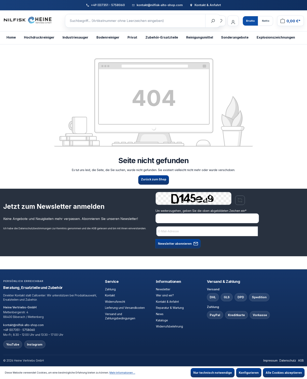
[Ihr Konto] (233, 21)
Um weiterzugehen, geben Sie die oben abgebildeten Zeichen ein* (201, 210)
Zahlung (110, 289)
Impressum (270, 360)
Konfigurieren (249, 372)
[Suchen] (212, 21)
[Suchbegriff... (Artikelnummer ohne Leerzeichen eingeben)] (135, 21)
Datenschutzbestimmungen (35, 228)
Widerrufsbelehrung (169, 326)
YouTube (12, 344)
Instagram (34, 344)
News (159, 314)
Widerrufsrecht (115, 301)
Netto (265, 20)
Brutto (250, 20)
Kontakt (110, 295)
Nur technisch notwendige (212, 372)
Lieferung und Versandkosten (125, 307)
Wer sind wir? (165, 295)
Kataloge (162, 320)
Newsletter (163, 289)
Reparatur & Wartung (170, 307)
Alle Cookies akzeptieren (284, 372)
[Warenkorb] (290, 21)
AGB (93, 228)
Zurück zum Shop (153, 179)
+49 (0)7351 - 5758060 (19, 330)
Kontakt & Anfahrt (167, 301)
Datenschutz (287, 360)
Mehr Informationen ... (122, 372)
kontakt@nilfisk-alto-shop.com (23, 325)
